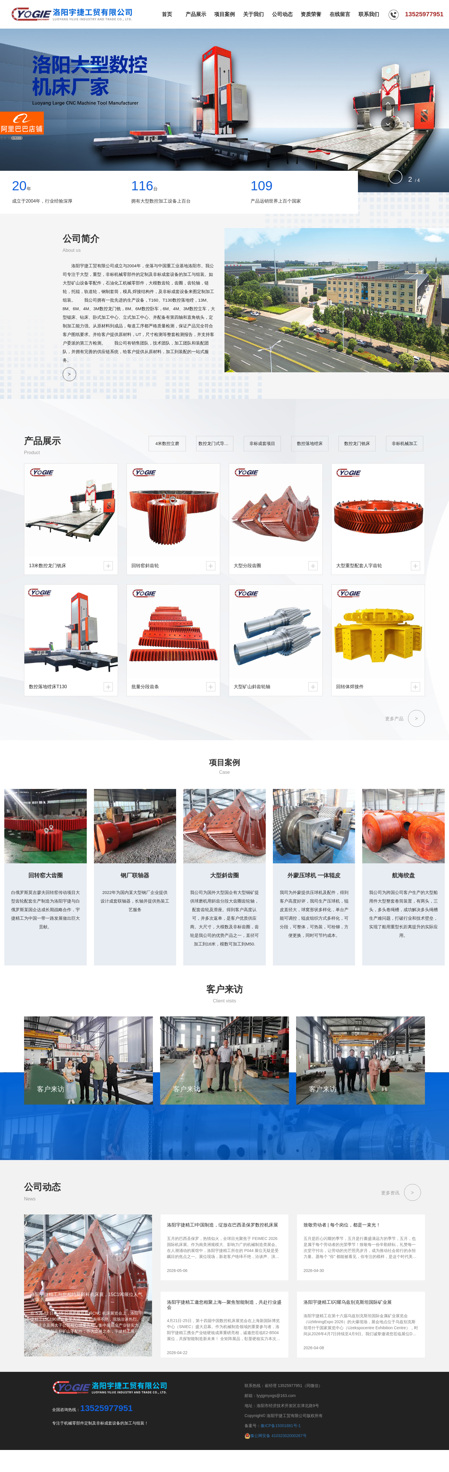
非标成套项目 (282, 448)
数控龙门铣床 (365, 448)
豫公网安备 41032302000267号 (276, 1458)
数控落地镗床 (323, 448)
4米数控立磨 (199, 448)
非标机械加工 (406, 448)
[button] (388, 103)
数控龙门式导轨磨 (241, 448)
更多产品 (405, 721)
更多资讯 (401, 1214)
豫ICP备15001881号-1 (281, 1448)
